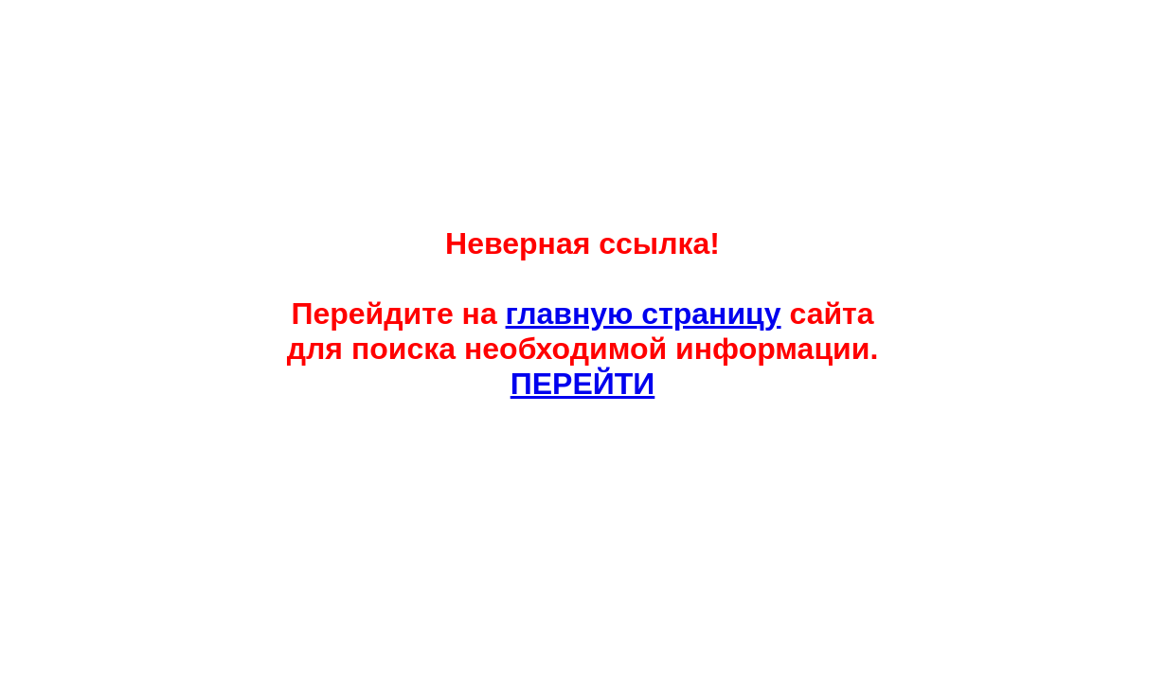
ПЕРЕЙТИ (583, 384)
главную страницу (643, 313)
